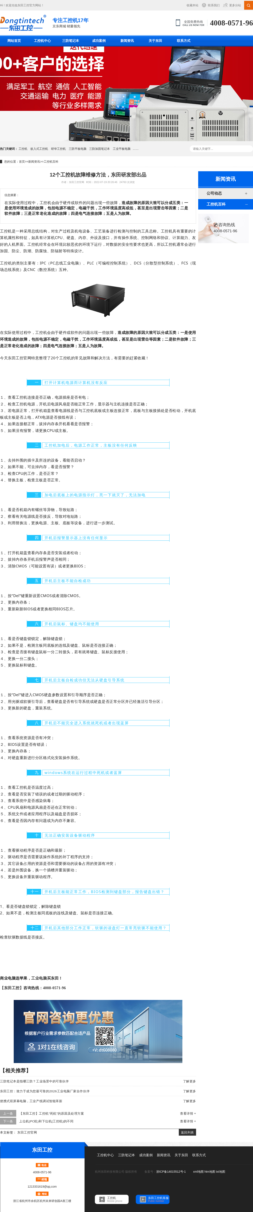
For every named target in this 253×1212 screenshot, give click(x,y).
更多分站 (235, 5)
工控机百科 (51, 161)
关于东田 (155, 40)
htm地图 (210, 1171)
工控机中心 (42, 40)
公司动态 (214, 193)
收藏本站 (192, 5)
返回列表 (187, 1132)
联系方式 (183, 40)
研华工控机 (58, 148)
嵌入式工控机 (39, 148)
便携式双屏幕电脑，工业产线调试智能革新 (31, 1101)
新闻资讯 (127, 40)
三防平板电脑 (77, 148)
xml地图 (198, 1171)
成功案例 (99, 40)
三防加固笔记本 (99, 148)
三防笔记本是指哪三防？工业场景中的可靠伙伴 (34, 1081)
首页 (22, 161)
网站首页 (14, 40)
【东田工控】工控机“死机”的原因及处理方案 (51, 1113)
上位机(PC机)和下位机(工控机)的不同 (46, 1121)
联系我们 (214, 5)
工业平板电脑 (122, 148)
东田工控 (23, 5)
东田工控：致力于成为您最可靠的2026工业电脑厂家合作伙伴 (45, 1091)
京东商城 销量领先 (70, 22)
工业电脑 (39, 978)
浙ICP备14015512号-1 (171, 1171)
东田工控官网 (27, 1132)
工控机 (23, 148)
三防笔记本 (70, 40)
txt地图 (220, 1171)
